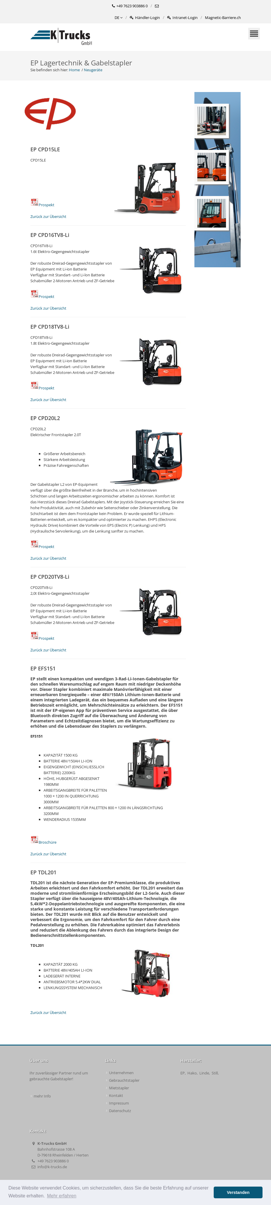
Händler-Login (145, 18)
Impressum (119, 1103)
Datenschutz (120, 1110)
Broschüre (43, 842)
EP (182, 1073)
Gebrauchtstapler (124, 1080)
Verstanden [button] (238, 1192)
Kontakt (116, 1095)
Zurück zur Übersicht (48, 216)
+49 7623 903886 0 (130, 6)
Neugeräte (93, 69)
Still (215, 1073)
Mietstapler (119, 1087)
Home (74, 69)
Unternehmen (121, 1072)
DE (118, 18)
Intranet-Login (182, 18)
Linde (204, 1073)
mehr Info (42, 1096)
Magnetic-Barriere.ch (223, 17)
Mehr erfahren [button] (62, 1195)
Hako (192, 1073)
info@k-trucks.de (52, 1166)
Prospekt (42, 204)
